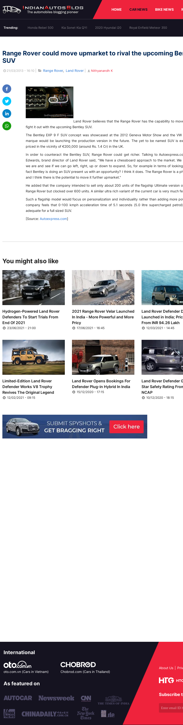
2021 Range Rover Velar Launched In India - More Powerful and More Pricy (103, 317)
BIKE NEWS (164, 9)
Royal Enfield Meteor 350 (148, 27)
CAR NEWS (138, 9)
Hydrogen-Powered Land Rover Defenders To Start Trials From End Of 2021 (31, 317)
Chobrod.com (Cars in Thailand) (85, 672)
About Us (166, 668)
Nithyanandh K (100, 71)
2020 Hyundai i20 (108, 27)
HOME (117, 9)
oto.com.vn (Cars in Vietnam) (26, 672)
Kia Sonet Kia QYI (74, 27)
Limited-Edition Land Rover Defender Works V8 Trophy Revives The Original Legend (28, 387)
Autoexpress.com (53, 219)
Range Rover (53, 70)
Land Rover (75, 70)
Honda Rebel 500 (40, 27)
